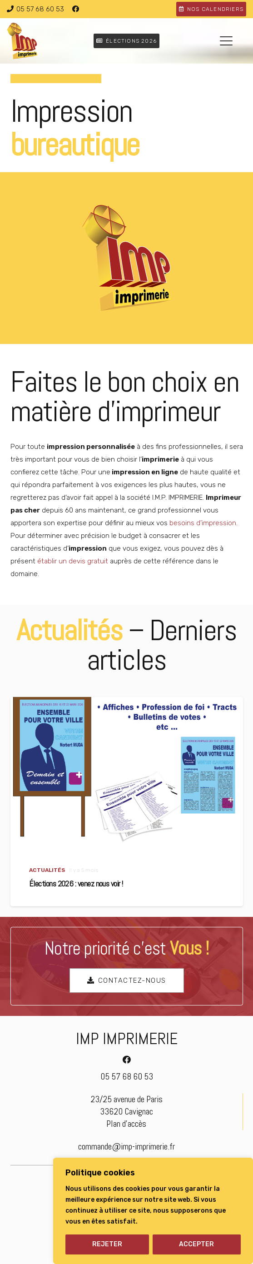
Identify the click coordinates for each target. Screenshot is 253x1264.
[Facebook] (75, 9)
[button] (226, 41)
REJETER (107, 1244)
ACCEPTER (196, 1244)
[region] (153, 1211)
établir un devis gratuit (72, 561)
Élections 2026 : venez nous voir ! (76, 883)
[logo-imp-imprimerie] (22, 41)
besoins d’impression (202, 523)
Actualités (46, 870)
